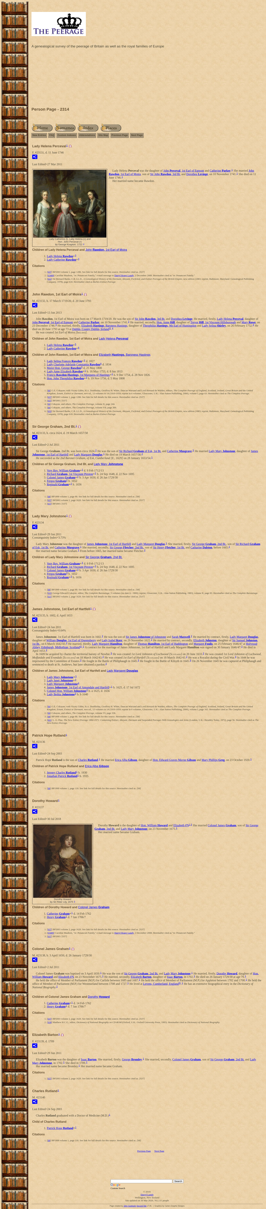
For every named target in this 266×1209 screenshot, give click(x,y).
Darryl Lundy (147, 1194)
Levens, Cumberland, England (161, 983)
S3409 (51, 275)
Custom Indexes (66, 135)
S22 (49, 279)
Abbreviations (87, 135)
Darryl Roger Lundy (124, 275)
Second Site (141, 1206)
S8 (49, 496)
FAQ (51, 135)
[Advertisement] (147, 78)
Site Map (103, 135)
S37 (49, 272)
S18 (49, 1022)
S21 (49, 720)
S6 (49, 390)
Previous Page (119, 135)
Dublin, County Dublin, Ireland (90, 329)
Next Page (137, 135)
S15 (49, 593)
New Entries (39, 135)
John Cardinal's (130, 1206)
